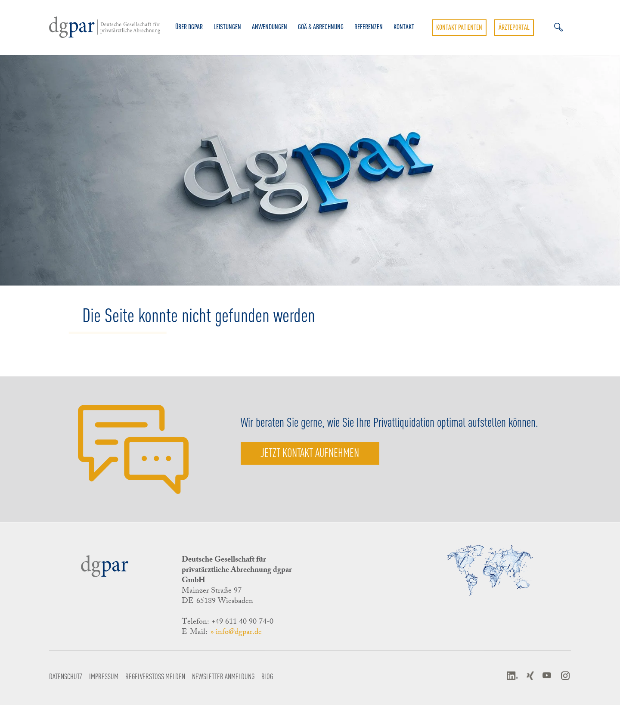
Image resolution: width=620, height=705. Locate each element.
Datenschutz (65, 676)
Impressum (103, 676)
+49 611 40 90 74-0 (242, 622)
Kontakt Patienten (459, 27)
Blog (267, 676)
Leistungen (227, 26)
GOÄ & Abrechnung (321, 26)
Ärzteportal (514, 27)
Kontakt (404, 26)
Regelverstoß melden (155, 676)
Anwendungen (269, 26)
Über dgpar (189, 26)
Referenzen (368, 26)
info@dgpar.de (239, 633)
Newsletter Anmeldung (223, 676)
